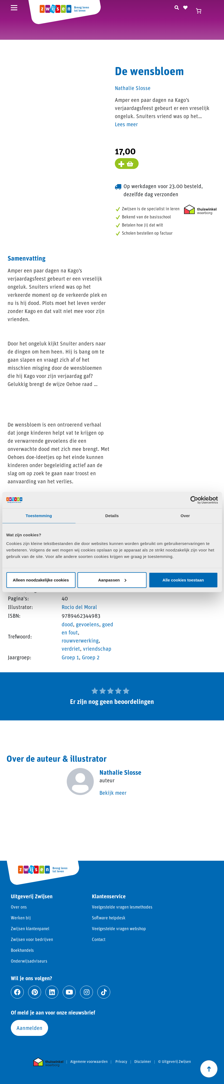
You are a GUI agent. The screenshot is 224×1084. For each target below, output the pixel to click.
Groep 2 (90, 657)
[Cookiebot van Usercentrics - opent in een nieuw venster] (194, 500)
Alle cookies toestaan (183, 579)
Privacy (121, 1061)
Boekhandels (22, 950)
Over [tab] (185, 515)
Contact (98, 939)
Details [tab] (112, 515)
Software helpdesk (108, 917)
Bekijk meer (112, 792)
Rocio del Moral (79, 606)
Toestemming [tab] (39, 515)
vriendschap (97, 648)
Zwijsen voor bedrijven (32, 939)
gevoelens (87, 624)
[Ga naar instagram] (86, 992)
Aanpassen (112, 579)
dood (67, 624)
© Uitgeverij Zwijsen (174, 1061)
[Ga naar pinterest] (34, 992)
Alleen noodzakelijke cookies (41, 579)
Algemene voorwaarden (89, 1061)
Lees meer (126, 124)
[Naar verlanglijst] (185, 7)
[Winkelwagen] (201, 11)
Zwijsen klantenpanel (30, 928)
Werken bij (21, 917)
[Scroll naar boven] (209, 1069)
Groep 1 (70, 657)
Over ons (19, 907)
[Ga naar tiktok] (103, 992)
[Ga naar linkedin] (51, 992)
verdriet (71, 648)
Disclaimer (142, 1061)
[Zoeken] (177, 7)
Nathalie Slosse (133, 87)
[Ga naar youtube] (69, 992)
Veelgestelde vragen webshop (119, 928)
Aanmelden (29, 1027)
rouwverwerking (80, 640)
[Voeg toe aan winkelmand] (127, 163)
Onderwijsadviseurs (29, 961)
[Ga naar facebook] (17, 992)
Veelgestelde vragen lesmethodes (122, 907)
